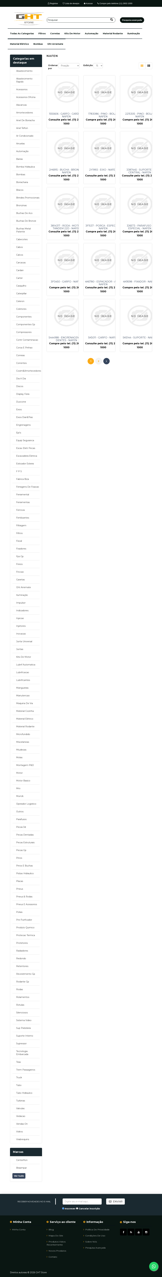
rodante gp (22, 981)
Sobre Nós (90, 1241)
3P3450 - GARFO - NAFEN (66, 281)
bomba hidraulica (25, 166)
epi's (18, 432)
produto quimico (25, 927)
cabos (19, 247)
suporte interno (24, 1035)
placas (19, 881)
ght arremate (55, 44)
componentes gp (25, 324)
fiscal (19, 541)
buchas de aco (24, 213)
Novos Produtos (56, 1250)
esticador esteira (25, 463)
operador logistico (26, 803)
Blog (50, 1229)
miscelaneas (22, 742)
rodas (19, 989)
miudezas (21, 749)
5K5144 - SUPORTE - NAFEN (140, 337)
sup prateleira (23, 1028)
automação (91, 33)
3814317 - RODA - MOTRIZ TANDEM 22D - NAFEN (66, 227)
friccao (20, 572)
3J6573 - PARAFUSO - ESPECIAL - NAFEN (140, 227)
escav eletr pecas (25, 448)
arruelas (20, 143)
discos (19, 386)
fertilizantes (22, 517)
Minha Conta (17, 1229)
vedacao (20, 1116)
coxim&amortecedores (28, 370)
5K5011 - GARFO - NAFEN (103, 337)
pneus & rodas (24, 896)
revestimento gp (25, 974)
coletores (21, 309)
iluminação (133, 33)
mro (18, 788)
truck (19, 1077)
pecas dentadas (25, 834)
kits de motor (72, 33)
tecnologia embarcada (22, 1053)
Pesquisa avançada (94, 1247)
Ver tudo (19, 1176)
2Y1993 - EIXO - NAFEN (103, 169)
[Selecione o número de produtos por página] (98, 65)
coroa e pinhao (24, 347)
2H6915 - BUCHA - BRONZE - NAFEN (66, 171)
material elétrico (19, 44)
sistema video (23, 1020)
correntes (21, 363)
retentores (22, 966)
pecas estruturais (25, 842)
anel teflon (22, 128)
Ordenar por (53, 67)
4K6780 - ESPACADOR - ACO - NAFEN (103, 283)
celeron (20, 301)
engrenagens (23, 425)
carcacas (21, 262)
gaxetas (20, 579)
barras (19, 159)
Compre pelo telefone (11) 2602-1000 (114, 3)
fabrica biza (22, 479)
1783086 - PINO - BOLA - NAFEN (103, 115)
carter (19, 278)
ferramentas (23, 502)
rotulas (20, 1004)
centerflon (22, 1160)
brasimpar (21, 1167)
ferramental (22, 494)
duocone (21, 401)
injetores (21, 626)
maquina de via (24, 703)
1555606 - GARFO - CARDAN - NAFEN (66, 115)
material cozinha (25, 711)
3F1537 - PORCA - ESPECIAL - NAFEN (103, 227)
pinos (19, 858)
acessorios (21, 89)
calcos (19, 254)
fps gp (20, 556)
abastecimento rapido (24, 80)
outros (19, 811)
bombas (38, 44)
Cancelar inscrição (89, 1208)
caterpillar (21, 293)
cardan (20, 270)
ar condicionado (24, 135)
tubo (18, 1085)
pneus (19, 889)
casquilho (21, 285)
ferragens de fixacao (27, 486)
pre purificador (24, 919)
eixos (19, 409)
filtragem (21, 525)
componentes (23, 316)
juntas (19, 649)
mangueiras (22, 687)
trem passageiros (25, 1069)
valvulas (20, 1108)
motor (19, 773)
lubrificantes (23, 680)
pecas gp (21, 850)
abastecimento (24, 71)
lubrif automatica (25, 664)
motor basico (23, 780)
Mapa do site (55, 1235)
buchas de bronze (26, 221)
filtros (42, 33)
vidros (19, 1131)
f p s (19, 471)
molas (19, 757)
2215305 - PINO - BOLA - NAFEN (139, 115)
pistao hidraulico (25, 873)
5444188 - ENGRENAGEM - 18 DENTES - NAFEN (66, 339)
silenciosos (22, 1012)
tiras (18, 1062)
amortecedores (24, 112)
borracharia (22, 182)
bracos (19, 190)
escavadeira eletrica (26, 456)
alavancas (21, 105)
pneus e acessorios (26, 904)
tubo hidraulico (24, 1093)
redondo (21, 958)
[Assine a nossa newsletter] (82, 1201)
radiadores (22, 950)
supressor (21, 1043)
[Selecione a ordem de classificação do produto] (68, 65)
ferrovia (20, 510)
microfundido (23, 734)
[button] (22, 33)
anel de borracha (25, 120)
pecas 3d (21, 827)
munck (19, 796)
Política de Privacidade (96, 1229)
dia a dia (21, 378)
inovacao (21, 633)
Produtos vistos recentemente (56, 1243)
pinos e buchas (24, 865)
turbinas (20, 1100)
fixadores (21, 548)
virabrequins (22, 1139)
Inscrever (70, 1208)
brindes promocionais (27, 197)
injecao (20, 618)
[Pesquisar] (81, 20)
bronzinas (21, 205)
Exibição (88, 65)
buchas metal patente (23, 230)
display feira (22, 394)
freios (19, 564)
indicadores (22, 610)
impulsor (21, 602)
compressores (23, 332)
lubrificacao (22, 672)
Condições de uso (94, 1235)
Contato (52, 1256)
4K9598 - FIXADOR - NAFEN (140, 281)
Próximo (106, 361)
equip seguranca (25, 440)
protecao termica (25, 935)
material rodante (113, 33)
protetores (22, 943)
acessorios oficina (25, 97)
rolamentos (22, 997)
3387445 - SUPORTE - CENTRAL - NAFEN (139, 171)
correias (55, 33)
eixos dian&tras (24, 417)
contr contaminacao (27, 340)
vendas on (22, 1124)
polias (19, 912)
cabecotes (22, 239)
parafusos (21, 819)
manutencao (23, 695)
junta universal (24, 641)
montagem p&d (25, 765)
